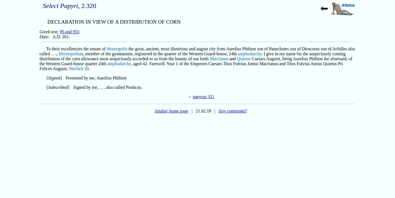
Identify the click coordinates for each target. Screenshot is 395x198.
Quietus (244, 58)
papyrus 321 (204, 96)
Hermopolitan (71, 53)
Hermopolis (117, 48)
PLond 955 (70, 31)
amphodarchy (249, 53)
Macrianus (219, 58)
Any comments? (232, 111)
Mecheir (76, 68)
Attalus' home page (171, 111)
